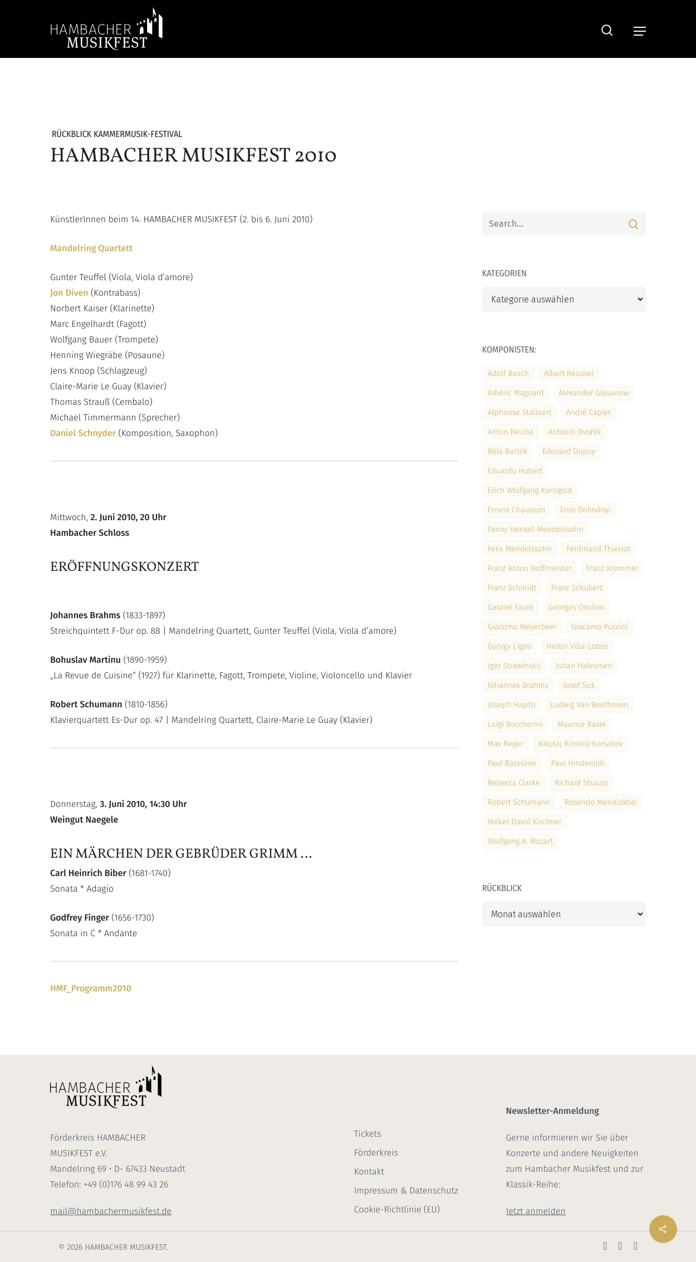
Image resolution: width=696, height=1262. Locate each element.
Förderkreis (376, 1153)
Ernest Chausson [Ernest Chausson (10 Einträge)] (516, 510)
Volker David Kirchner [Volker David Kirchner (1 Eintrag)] (525, 821)
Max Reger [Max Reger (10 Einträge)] (505, 744)
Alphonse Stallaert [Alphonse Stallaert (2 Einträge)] (520, 412)
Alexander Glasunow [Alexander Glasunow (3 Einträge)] (593, 393)
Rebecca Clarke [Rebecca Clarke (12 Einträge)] (514, 782)
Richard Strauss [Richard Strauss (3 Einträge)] (582, 782)
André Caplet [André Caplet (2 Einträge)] (588, 412)
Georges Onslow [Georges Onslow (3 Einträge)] (576, 607)
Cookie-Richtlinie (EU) (397, 1210)
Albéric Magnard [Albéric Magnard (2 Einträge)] (516, 393)
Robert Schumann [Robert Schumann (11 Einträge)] (519, 802)
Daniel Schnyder (83, 433)
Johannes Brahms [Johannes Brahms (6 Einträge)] (518, 685)
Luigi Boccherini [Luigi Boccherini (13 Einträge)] (515, 724)
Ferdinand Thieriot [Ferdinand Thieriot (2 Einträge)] (598, 549)
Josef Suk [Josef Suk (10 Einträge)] (579, 685)
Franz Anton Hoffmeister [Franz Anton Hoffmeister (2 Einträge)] (530, 568)
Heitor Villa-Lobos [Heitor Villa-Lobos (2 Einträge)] (577, 646)
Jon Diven (69, 293)
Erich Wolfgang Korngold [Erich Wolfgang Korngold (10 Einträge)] (530, 490)
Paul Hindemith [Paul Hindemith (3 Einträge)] (578, 763)
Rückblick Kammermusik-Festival (117, 134)
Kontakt (369, 1172)
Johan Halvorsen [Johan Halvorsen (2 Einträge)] (583, 666)
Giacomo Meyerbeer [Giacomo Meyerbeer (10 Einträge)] (522, 627)
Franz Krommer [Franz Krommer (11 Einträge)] (612, 568)
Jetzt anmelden (535, 1211)
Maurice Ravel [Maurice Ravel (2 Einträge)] (581, 724)
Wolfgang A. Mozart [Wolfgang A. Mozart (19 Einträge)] (520, 841)
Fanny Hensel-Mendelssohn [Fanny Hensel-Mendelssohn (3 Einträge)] (536, 529)
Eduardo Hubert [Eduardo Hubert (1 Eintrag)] (515, 471)
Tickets (367, 1134)
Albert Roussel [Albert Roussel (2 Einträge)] (568, 373)
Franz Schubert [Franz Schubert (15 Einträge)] (577, 588)
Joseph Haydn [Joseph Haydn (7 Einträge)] (512, 705)
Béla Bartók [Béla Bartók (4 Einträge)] (508, 451)
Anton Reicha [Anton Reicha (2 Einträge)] (510, 432)
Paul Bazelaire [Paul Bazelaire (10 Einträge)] (512, 763)
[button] (640, 31)
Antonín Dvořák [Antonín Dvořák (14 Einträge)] (574, 432)
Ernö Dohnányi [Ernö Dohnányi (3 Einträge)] (585, 510)
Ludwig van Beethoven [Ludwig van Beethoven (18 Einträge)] (589, 705)
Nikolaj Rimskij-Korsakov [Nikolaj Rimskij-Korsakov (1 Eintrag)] (580, 744)
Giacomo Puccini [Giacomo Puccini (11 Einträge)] (599, 627)
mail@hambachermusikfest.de (110, 1211)
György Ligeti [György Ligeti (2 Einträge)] (510, 646)
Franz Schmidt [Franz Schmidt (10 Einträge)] (512, 588)
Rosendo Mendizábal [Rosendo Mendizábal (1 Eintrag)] (600, 802)
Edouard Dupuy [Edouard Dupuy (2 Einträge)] (568, 451)
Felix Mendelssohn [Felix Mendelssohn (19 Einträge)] (520, 549)
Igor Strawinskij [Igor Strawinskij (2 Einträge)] (514, 666)
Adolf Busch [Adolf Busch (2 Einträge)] (508, 373)
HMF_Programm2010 (90, 989)
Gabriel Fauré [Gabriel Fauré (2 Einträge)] (511, 607)
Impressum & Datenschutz (406, 1191)
